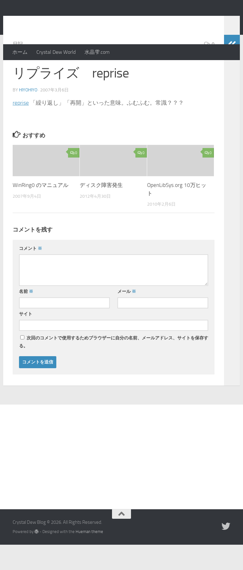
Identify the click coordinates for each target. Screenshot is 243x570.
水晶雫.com (96, 52)
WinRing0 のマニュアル (40, 210)
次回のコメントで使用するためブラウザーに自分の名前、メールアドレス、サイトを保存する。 (113, 367)
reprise (21, 128)
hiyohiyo (28, 115)
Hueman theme (89, 557)
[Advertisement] (121, 477)
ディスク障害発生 (101, 210)
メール (126, 316)
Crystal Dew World (56, 52)
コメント (30, 273)
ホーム (20, 52)
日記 (18, 69)
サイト (25, 339)
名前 (26, 316)
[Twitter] (225, 551)
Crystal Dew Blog (60, 22)
